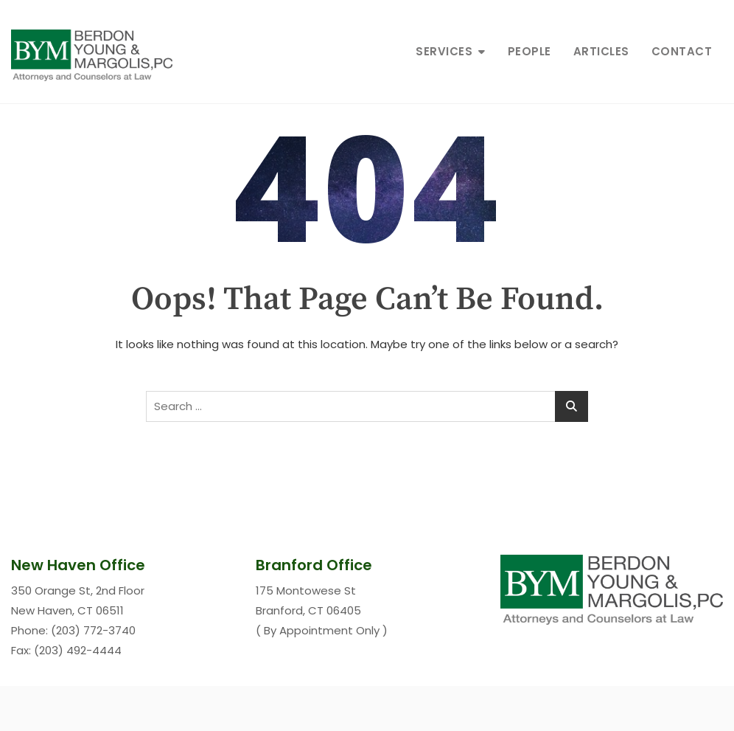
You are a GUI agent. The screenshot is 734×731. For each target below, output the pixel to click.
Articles (601, 51)
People (529, 51)
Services (444, 51)
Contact (682, 51)
